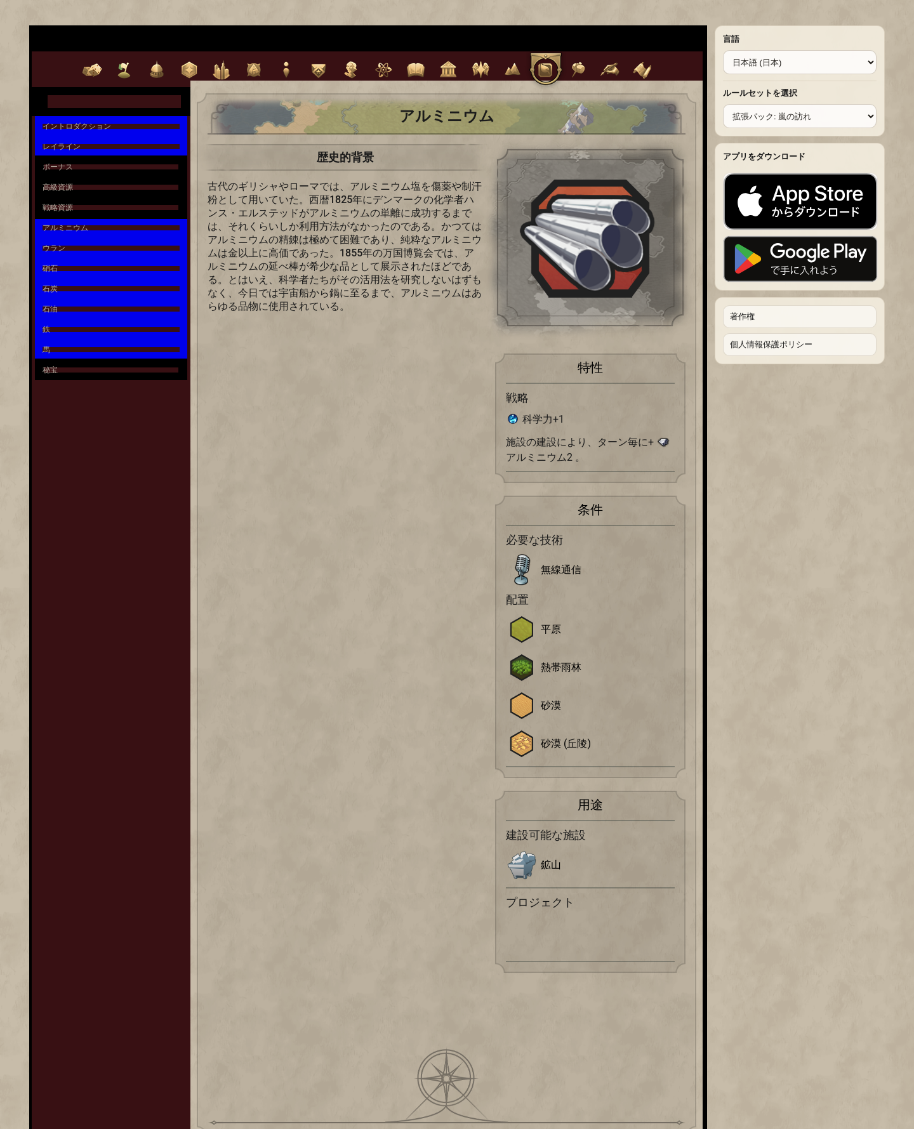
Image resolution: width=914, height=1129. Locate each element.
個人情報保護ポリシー (771, 344)
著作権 (742, 316)
